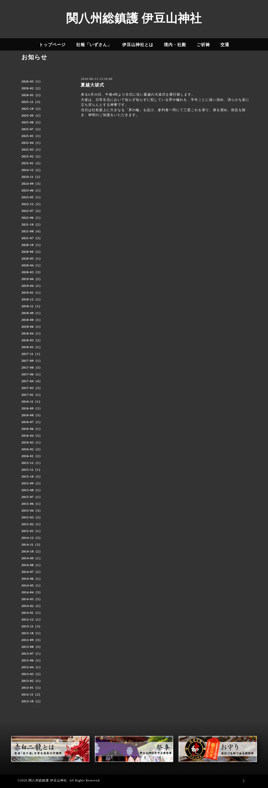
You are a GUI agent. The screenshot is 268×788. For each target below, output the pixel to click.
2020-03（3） (31, 272)
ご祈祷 (203, 44)
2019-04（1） (31, 286)
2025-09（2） (31, 115)
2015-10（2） (31, 476)
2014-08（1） (31, 565)
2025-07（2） (31, 129)
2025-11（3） (31, 102)
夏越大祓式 (92, 85)
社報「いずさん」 (94, 44)
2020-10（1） (31, 245)
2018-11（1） (31, 306)
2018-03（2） (31, 340)
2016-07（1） (31, 422)
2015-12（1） (31, 463)
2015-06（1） (31, 504)
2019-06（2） (31, 279)
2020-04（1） (31, 265)
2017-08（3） (31, 367)
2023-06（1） (31, 190)
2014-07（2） (31, 572)
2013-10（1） (31, 633)
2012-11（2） (31, 694)
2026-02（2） (31, 88)
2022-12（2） (31, 204)
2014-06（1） (31, 579)
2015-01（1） (31, 531)
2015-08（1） (31, 490)
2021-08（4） (31, 231)
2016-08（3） (31, 415)
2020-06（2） (31, 252)
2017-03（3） (31, 388)
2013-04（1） (31, 667)
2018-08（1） (31, 320)
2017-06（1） (31, 374)
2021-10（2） (31, 224)
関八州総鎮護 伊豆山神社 (134, 18)
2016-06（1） (31, 429)
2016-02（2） (31, 449)
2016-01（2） (31, 456)
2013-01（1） (31, 688)
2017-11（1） (31, 354)
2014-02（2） (31, 606)
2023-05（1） (31, 197)
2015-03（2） (31, 517)
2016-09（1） (31, 408)
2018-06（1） (31, 327)
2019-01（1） (31, 292)
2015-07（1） (31, 497)
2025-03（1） (31, 149)
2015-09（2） (31, 483)
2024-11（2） (31, 177)
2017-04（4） (31, 381)
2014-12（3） (31, 538)
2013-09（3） (31, 640)
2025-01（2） (31, 163)
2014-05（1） (31, 585)
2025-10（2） (31, 109)
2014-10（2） (31, 551)
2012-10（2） (31, 701)
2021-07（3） (31, 238)
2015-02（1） (31, 524)
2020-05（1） (31, 258)
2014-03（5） (31, 599)
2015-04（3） (31, 510)
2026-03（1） (31, 81)
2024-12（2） (31, 170)
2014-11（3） (31, 544)
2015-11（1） (31, 470)
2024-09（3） (31, 183)
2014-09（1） (31, 558)
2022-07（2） (31, 211)
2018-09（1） (31, 313)
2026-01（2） (31, 95)
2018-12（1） (31, 299)
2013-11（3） (31, 626)
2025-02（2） (31, 156)
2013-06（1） (31, 660)
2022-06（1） (31, 218)
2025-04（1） (31, 143)
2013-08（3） (31, 647)
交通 (224, 44)
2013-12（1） (31, 619)
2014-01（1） (31, 613)
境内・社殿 (175, 44)
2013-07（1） (31, 653)
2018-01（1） (31, 347)
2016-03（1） (31, 442)
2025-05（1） (31, 136)
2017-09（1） (31, 361)
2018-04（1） (31, 333)
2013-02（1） (31, 681)
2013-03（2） (31, 674)
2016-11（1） (31, 401)
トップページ (52, 44)
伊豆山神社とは (137, 44)
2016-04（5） (31, 435)
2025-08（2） (31, 122)
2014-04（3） (31, 592)
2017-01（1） (31, 395)
